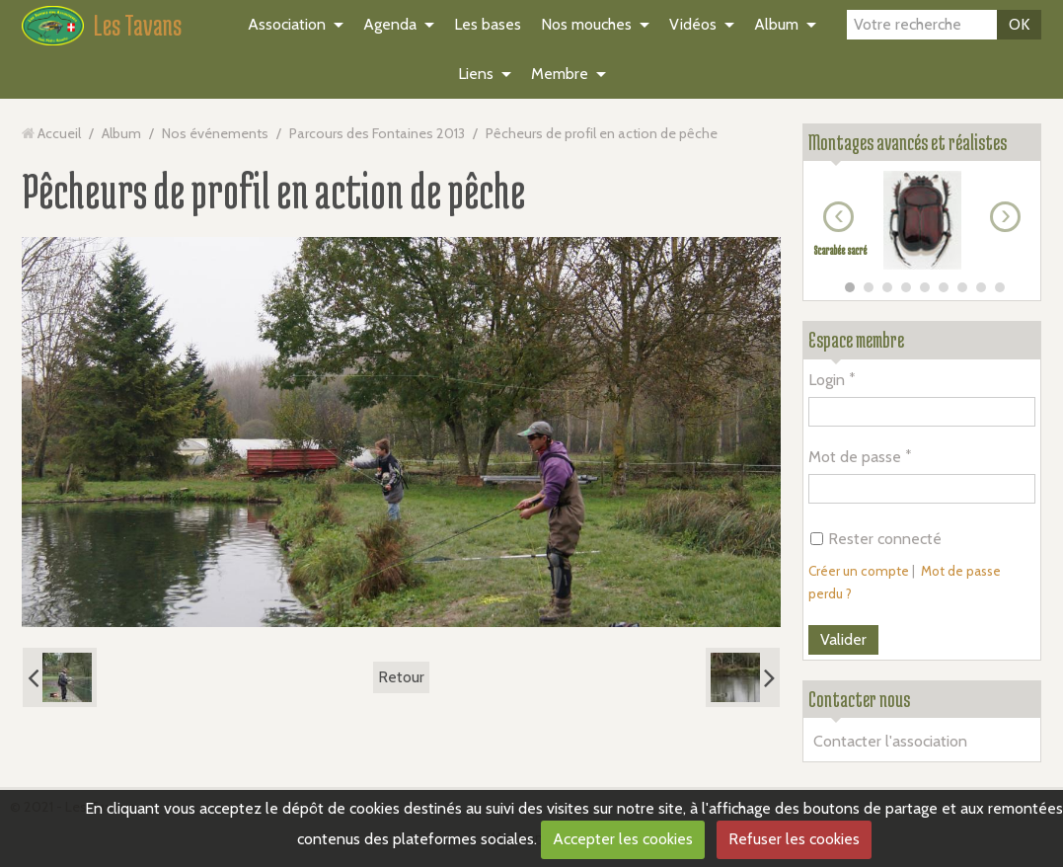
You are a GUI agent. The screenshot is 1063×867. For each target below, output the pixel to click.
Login (826, 379)
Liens (476, 73)
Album (776, 24)
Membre (559, 73)
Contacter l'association (890, 741)
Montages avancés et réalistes (907, 142)
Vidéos (693, 24)
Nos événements (215, 133)
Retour (401, 677)
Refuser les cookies (794, 838)
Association (287, 24)
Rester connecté (876, 538)
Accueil (59, 133)
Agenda (390, 24)
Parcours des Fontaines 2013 (377, 133)
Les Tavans (138, 24)
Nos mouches (586, 24)
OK (1019, 24)
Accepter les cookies (623, 838)
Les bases (487, 24)
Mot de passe (854, 456)
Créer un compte (858, 571)
